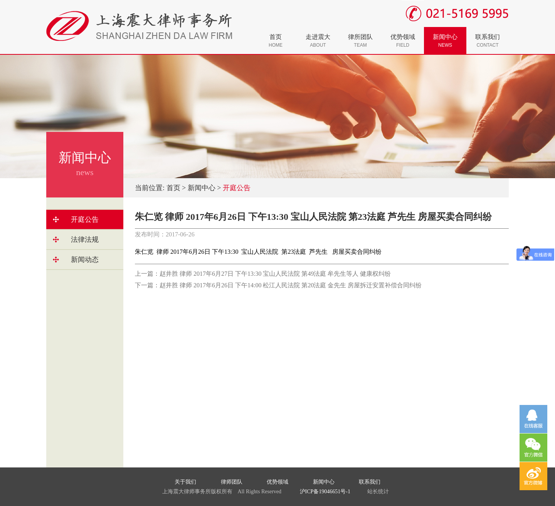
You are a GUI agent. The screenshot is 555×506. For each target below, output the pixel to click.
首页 (276, 41)
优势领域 (402, 41)
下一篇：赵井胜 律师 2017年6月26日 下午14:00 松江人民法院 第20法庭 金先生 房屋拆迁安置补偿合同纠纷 (278, 285)
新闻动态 (85, 259)
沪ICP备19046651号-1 (325, 491)
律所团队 (360, 41)
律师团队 (231, 482)
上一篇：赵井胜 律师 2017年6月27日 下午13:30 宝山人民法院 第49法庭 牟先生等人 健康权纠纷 (263, 273)
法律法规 (85, 239)
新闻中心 (445, 41)
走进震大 (318, 41)
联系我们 (487, 41)
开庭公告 (85, 219)
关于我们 (185, 482)
